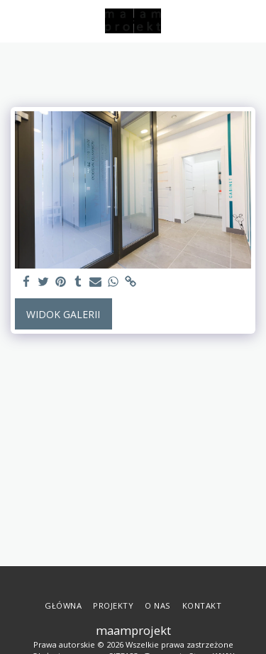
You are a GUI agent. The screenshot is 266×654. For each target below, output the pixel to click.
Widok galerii (63, 314)
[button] (16, 20)
